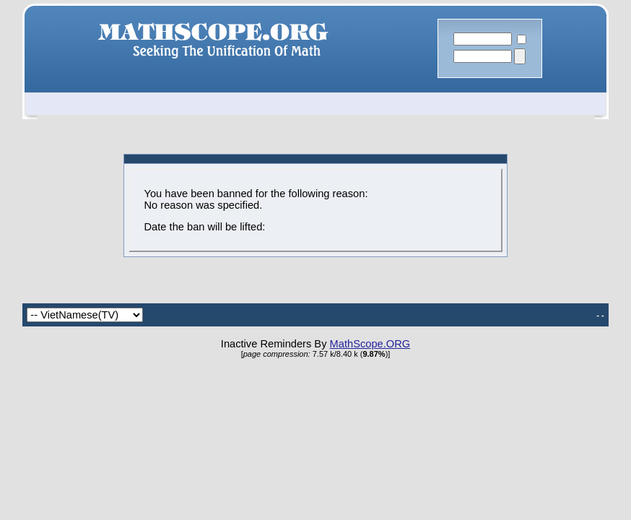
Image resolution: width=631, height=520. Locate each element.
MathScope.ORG (370, 344)
